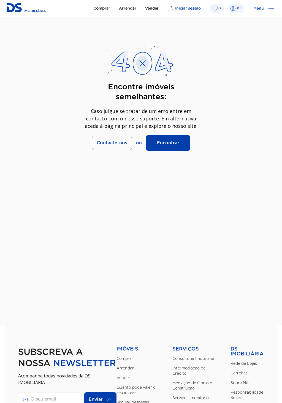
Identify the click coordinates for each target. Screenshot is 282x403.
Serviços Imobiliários (191, 398)
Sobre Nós (240, 383)
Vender (152, 8)
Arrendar (127, 8)
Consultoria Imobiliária (193, 359)
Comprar (101, 8)
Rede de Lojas (244, 364)
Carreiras (239, 373)
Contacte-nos (112, 143)
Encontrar (168, 143)
